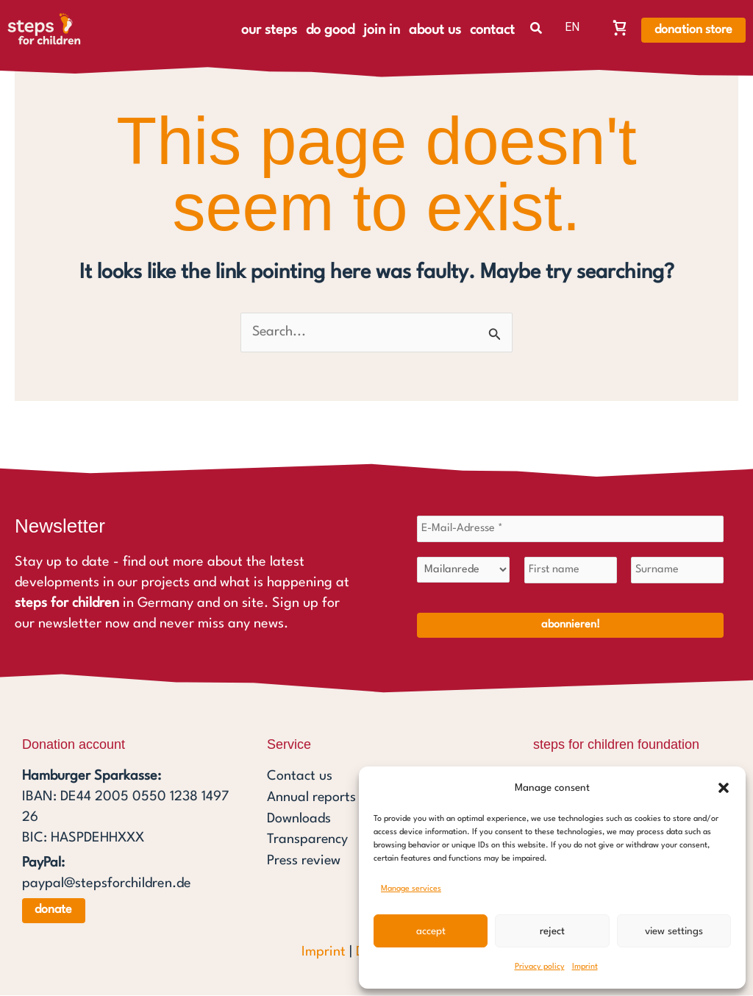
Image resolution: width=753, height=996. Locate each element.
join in (381, 30)
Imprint (585, 967)
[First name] (570, 571)
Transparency (308, 838)
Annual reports (312, 797)
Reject (552, 931)
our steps (269, 30)
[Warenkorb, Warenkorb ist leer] (620, 27)
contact (492, 30)
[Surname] (677, 571)
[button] (723, 787)
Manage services (411, 889)
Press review (305, 859)
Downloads (299, 818)
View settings (674, 931)
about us (435, 30)
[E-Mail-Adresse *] (570, 529)
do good (330, 30)
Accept (431, 931)
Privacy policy (540, 967)
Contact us (299, 776)
